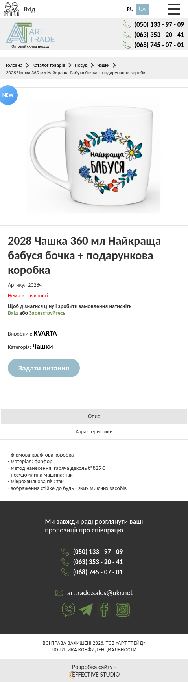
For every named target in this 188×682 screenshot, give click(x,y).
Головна (14, 65)
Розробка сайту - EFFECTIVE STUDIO (94, 670)
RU (130, 9)
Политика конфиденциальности (94, 650)
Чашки (103, 65)
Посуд (81, 65)
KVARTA (45, 333)
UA (142, 9)
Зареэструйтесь (47, 313)
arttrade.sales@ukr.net (100, 592)
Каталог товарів (48, 65)
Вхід (13, 313)
